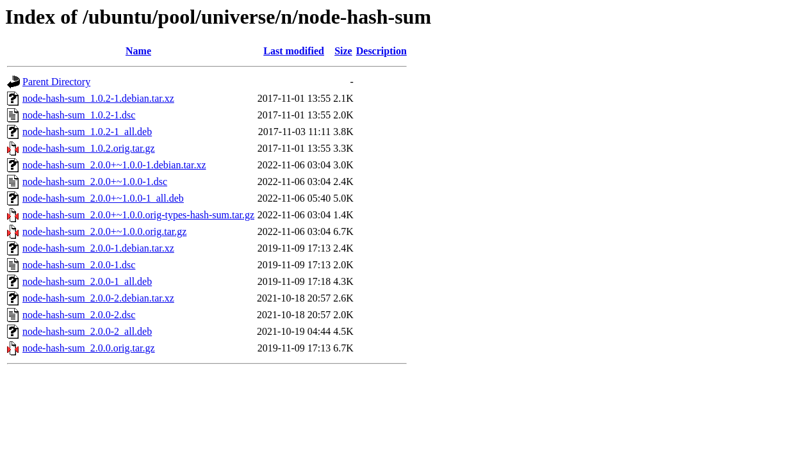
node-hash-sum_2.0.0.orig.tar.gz (88, 348)
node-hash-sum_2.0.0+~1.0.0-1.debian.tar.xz (114, 164)
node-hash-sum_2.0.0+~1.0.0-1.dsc (94, 181)
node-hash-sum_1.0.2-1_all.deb (87, 131)
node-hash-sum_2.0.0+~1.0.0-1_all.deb (103, 198)
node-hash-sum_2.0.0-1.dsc (78, 264)
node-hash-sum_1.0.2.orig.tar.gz (88, 148)
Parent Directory (56, 81)
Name (138, 50)
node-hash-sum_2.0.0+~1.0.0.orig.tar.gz (104, 231)
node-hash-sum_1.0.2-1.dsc (78, 114)
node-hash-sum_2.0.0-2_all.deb (87, 331)
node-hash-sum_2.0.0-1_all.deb (87, 281)
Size (343, 50)
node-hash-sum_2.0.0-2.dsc (78, 314)
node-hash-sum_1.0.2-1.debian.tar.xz (98, 98)
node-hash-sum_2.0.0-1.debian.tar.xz (98, 248)
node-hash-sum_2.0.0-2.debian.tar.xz (98, 298)
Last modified (293, 50)
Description (381, 50)
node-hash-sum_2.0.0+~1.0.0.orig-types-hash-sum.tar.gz (138, 214)
